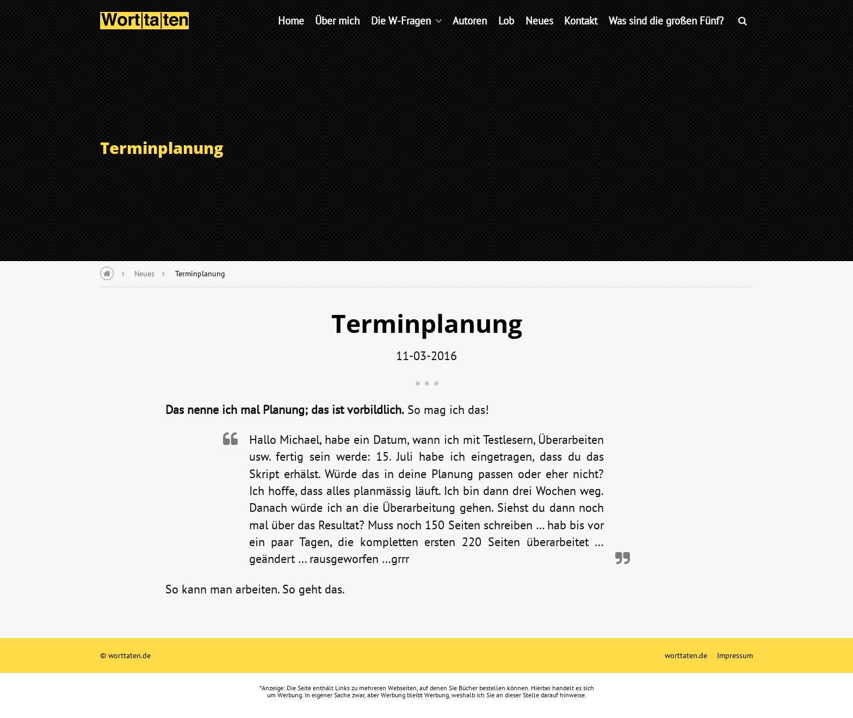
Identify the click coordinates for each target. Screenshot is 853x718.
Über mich (337, 35)
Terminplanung (200, 273)
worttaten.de (686, 655)
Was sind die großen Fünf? (666, 35)
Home (291, 35)
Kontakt (580, 35)
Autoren (470, 35)
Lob (506, 35)
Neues (539, 35)
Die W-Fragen (401, 35)
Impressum (735, 655)
